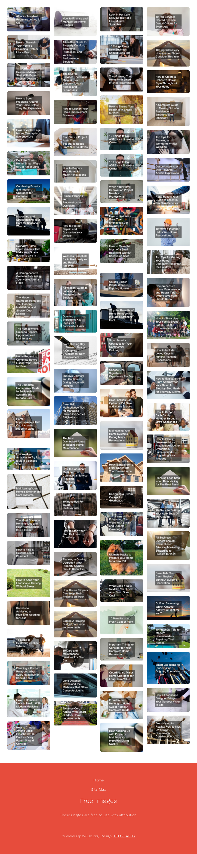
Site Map (98, 789)
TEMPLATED (124, 836)
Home (98, 780)
